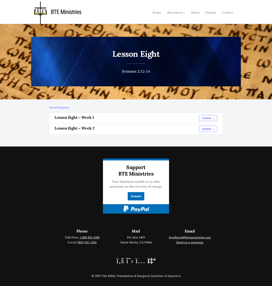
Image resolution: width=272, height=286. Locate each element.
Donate (211, 12)
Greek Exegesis (59, 107)
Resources (174, 12)
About (195, 12)
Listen (208, 118)
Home (157, 12)
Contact (227, 12)
